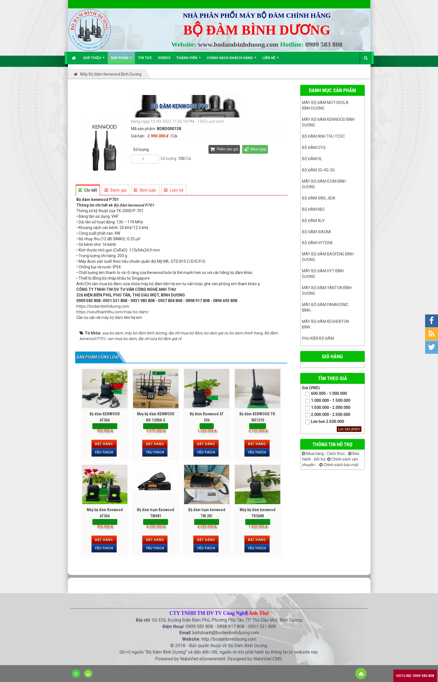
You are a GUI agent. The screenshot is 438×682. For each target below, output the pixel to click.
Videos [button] (164, 58)
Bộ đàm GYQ (313, 147)
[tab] (87, 190)
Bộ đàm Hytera (317, 243)
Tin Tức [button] (145, 58)
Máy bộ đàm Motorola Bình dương (325, 105)
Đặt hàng (104, 444)
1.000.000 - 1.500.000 (326, 401)
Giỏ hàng (332, 356)
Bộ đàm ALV (313, 220)
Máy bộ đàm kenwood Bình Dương (328, 122)
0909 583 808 (323, 44)
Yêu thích (104, 452)
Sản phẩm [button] (121, 60)
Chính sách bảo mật (339, 465)
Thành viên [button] (188, 60)
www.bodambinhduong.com (238, 44)
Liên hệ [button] (270, 60)
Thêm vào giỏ (224, 149)
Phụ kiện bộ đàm (318, 338)
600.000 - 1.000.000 (324, 393)
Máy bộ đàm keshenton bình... (325, 324)
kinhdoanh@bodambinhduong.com (225, 632)
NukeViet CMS (267, 658)
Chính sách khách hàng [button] (231, 60)
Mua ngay (255, 149)
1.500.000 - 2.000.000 (326, 408)
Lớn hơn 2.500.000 (323, 422)
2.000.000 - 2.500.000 (326, 415)
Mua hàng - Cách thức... (324, 453)
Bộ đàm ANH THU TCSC (323, 136)
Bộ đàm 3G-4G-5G (318, 170)
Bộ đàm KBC (313, 209)
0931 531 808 (262, 626)
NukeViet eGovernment (202, 658)
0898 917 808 (230, 626)
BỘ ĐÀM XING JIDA (318, 198)
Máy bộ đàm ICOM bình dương (324, 184)
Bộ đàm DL (312, 159)
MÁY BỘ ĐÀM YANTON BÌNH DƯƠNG (327, 291)
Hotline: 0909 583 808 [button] (415, 676)
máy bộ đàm (112, 317)
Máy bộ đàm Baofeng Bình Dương (328, 257)
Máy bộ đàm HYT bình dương (323, 274)
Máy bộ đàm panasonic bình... (325, 307)
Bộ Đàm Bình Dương (165, 652)
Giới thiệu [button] (94, 60)
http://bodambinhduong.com (228, 639)
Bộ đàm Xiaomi (316, 232)
